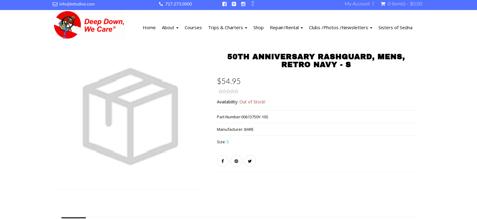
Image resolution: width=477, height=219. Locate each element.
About (170, 27)
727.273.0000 (178, 3)
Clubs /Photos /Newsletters (340, 27)
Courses (193, 27)
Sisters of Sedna (395, 27)
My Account (357, 4)
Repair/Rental (286, 27)
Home (149, 27)
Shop (258, 27)
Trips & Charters (227, 27)
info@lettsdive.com (77, 3)
